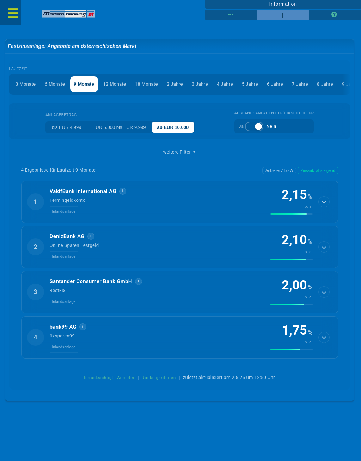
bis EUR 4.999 (66, 127)
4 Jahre (225, 84)
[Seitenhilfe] (335, 15)
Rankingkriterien (159, 377)
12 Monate (114, 84)
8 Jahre (325, 84)
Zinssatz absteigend (318, 170)
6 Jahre (275, 84)
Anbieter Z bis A (279, 170)
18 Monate (146, 84)
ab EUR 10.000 (173, 127)
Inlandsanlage (63, 211)
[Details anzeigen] (324, 201)
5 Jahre (250, 84)
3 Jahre (200, 84)
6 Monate (55, 84)
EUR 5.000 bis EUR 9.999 (119, 127)
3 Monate (26, 84)
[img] (291, 214)
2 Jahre (175, 84)
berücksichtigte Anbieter (109, 377)
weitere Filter (179, 152)
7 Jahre (300, 84)
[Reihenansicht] (231, 15)
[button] (180, 202)
